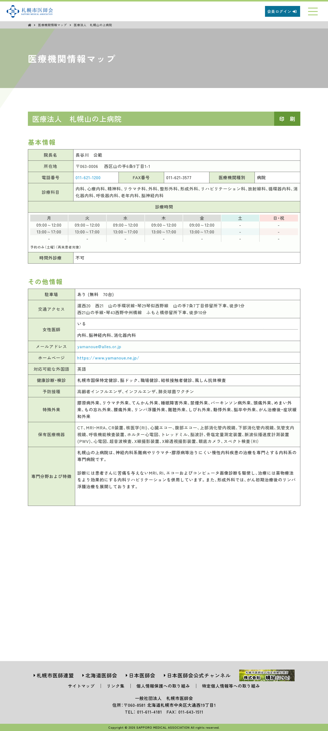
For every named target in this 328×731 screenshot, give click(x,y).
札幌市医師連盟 (55, 675)
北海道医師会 (101, 675)
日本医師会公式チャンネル (199, 675)
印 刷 (287, 118)
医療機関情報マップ (53, 25)
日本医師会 (142, 675)
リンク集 (116, 686)
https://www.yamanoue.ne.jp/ (108, 358)
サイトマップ (81, 686)
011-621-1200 (88, 177)
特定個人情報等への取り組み (231, 686)
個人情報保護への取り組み (163, 686)
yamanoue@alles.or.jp (99, 346)
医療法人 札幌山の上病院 (93, 25)
